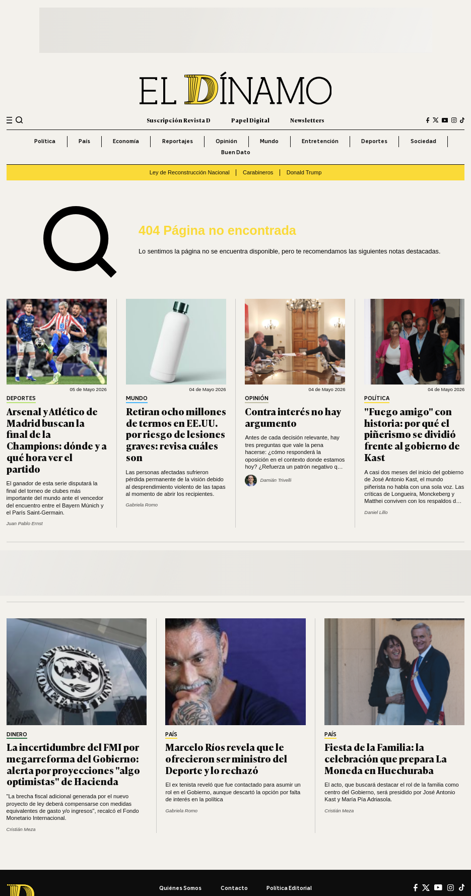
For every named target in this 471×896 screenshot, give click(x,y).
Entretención (320, 141)
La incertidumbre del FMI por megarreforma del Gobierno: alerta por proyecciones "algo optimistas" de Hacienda (73, 764)
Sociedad (423, 141)
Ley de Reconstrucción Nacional (190, 172)
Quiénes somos (180, 887)
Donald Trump (304, 172)
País (84, 141)
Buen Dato (235, 152)
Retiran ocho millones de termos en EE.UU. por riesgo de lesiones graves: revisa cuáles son (176, 434)
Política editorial (289, 887)
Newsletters (307, 120)
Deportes (374, 141)
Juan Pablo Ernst (25, 523)
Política (44, 141)
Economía (126, 141)
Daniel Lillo (375, 512)
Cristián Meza (21, 829)
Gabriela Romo (142, 504)
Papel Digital (250, 120)
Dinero (17, 735)
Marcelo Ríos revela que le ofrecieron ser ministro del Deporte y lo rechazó (226, 758)
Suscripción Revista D (179, 120)
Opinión (226, 141)
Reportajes (177, 141)
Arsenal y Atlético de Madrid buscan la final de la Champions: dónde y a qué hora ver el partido (57, 440)
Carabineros (258, 172)
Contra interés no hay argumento (293, 417)
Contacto (234, 887)
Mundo (269, 141)
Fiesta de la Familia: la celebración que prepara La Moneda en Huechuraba (385, 758)
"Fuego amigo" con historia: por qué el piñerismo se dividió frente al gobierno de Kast (412, 434)
